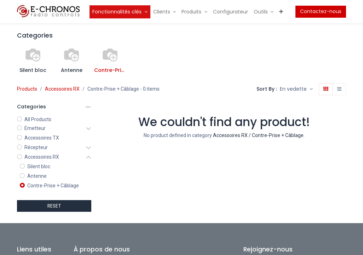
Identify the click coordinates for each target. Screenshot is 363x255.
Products (27, 89)
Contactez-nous (320, 11)
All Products (37, 119)
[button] (296, 89)
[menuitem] (120, 11)
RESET (54, 205)
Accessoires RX (62, 89)
